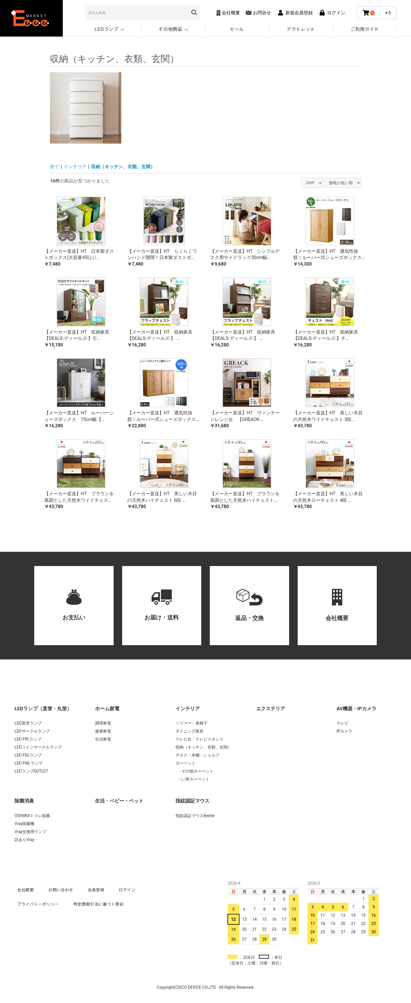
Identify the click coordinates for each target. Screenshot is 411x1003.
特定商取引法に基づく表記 (98, 904)
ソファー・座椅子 (191, 723)
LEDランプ (106, 28)
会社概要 (25, 889)
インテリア (75, 166)
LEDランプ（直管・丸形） (43, 708)
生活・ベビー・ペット (119, 801)
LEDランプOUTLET (31, 771)
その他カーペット (197, 771)
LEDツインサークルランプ (38, 747)
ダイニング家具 (190, 731)
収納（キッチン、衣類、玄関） (123, 166)
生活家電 (103, 739)
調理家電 (103, 723)
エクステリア (270, 708)
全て (54, 166)
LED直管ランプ (28, 723)
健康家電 (103, 731)
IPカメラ (344, 731)
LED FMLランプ (29, 763)
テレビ (342, 723)
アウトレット (301, 28)
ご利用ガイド (364, 28)
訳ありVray (24, 839)
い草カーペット (195, 779)
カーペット (186, 763)
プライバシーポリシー (38, 904)
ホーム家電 (107, 708)
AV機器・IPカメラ (356, 708)
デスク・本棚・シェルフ (197, 755)
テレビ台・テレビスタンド (199, 739)
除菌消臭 (24, 801)
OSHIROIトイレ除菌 (32, 815)
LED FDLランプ (28, 755)
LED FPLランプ (28, 739)
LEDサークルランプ (32, 731)
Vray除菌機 (24, 823)
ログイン (127, 889)
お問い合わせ (60, 889)
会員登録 (96, 889)
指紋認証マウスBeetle (195, 815)
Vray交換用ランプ (30, 831)
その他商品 (170, 28)
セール (237, 28)
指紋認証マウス (192, 801)
